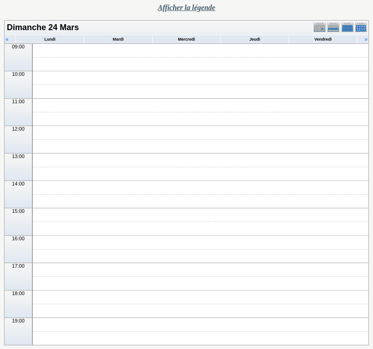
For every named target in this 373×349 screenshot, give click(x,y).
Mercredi (186, 39)
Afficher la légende (186, 7)
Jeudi (254, 39)
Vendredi (323, 39)
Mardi (118, 39)
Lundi (50, 39)
